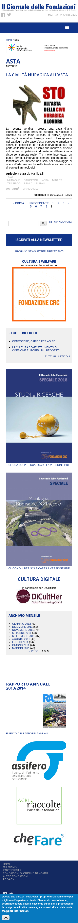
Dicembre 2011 (22, 626)
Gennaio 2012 (21, 623)
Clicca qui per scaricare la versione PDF (39, 463)
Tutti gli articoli (57, 356)
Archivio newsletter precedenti (39, 251)
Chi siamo (10, 867)
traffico (13, 183)
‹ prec (33, 651)
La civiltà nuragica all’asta (37, 74)
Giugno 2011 (20, 645)
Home (9, 40)
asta (45, 180)
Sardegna (31, 180)
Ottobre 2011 (21, 632)
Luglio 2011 (20, 642)
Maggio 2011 (21, 648)
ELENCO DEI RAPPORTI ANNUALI (27, 733)
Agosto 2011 (21, 638)
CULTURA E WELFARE (39, 261)
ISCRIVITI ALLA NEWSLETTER (39, 240)
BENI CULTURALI (34, 183)
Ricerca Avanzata (59, 221)
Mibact (57, 180)
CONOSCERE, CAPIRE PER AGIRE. (34, 341)
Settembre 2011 (23, 635)
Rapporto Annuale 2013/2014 (28, 686)
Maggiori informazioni (15, 910)
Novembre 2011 (23, 629)
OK (6, 917)
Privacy (8, 879)
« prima (18, 203)
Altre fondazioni (15, 876)
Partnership (12, 870)
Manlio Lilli (30, 188)
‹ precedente (38, 203)
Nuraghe (13, 180)
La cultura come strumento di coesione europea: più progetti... (37, 349)
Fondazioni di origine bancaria (25, 873)
